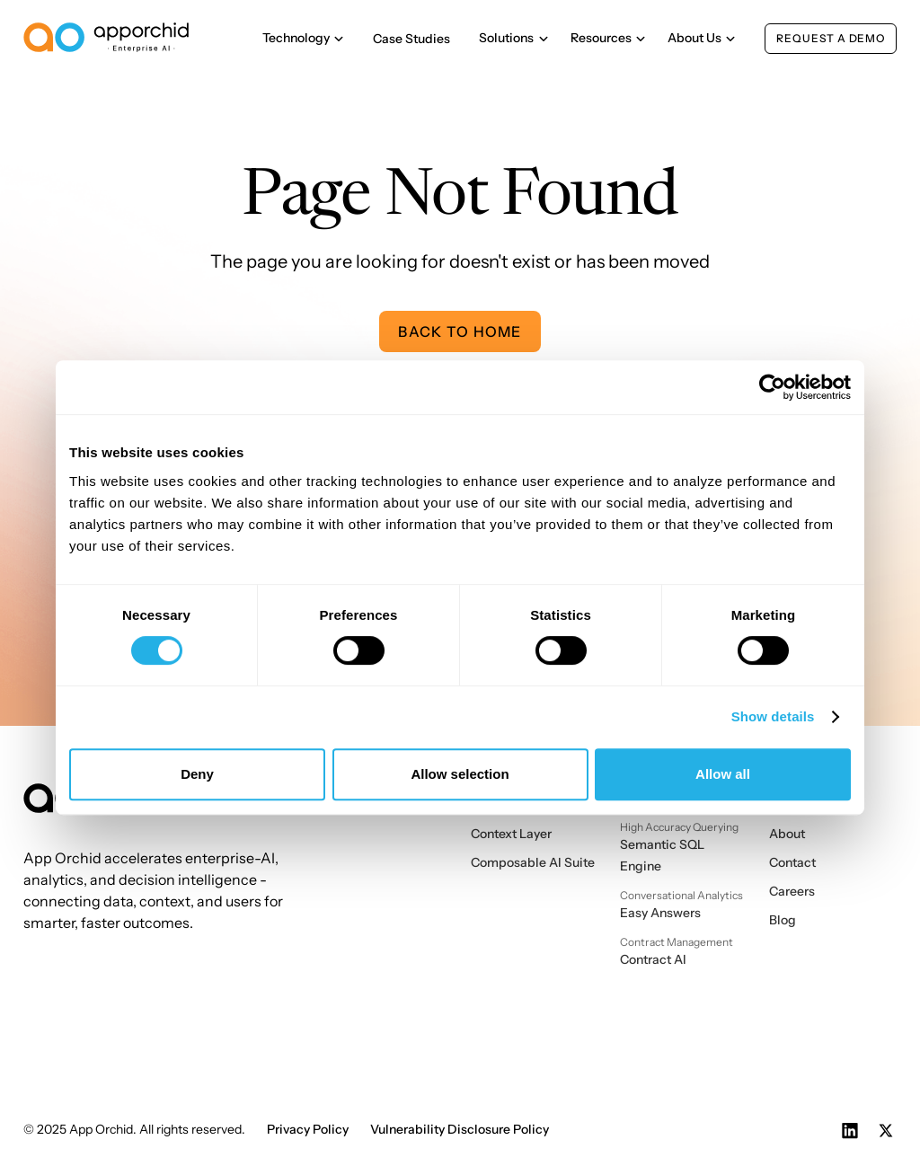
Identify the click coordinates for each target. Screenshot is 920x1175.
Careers (792, 891)
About (787, 834)
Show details (773, 716)
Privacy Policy (308, 1129)
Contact (792, 862)
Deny (197, 774)
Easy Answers (660, 913)
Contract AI (653, 959)
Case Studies (411, 39)
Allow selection (460, 774)
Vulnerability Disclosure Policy (459, 1129)
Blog (782, 920)
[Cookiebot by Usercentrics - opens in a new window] (772, 387)
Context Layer (511, 834)
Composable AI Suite (533, 862)
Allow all (722, 774)
